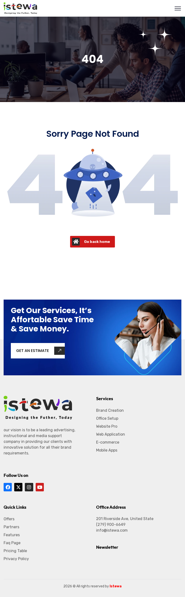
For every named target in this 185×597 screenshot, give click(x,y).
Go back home (91, 242)
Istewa (116, 586)
